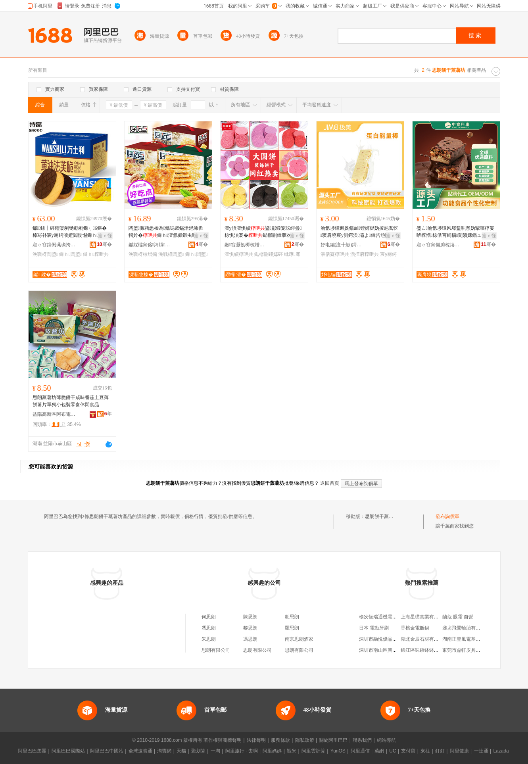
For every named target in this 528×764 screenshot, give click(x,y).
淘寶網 (164, 751)
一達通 (481, 751)
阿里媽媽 (272, 751)
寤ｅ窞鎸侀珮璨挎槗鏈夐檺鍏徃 (54, 245)
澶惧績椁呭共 (239, 254)
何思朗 (209, 617)
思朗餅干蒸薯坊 (381, 516)
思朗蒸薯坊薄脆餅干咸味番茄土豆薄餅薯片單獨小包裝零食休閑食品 (71, 401)
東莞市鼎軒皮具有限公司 (468, 650)
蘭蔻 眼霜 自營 (457, 617)
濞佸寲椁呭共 (335, 254)
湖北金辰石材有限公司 (424, 639)
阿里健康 (459, 751)
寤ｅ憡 (105, 235)
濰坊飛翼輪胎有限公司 (466, 628)
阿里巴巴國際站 (68, 751)
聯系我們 (362, 740)
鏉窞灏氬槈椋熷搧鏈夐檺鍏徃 (246, 245)
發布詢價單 (447, 516)
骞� (104, 244)
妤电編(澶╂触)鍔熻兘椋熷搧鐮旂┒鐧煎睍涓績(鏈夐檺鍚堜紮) (342, 245)
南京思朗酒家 (299, 639)
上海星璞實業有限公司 (424, 617)
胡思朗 (292, 617)
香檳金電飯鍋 (415, 628)
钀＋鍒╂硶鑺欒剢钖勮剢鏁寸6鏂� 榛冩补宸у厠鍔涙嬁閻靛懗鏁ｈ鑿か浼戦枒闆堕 (71, 232)
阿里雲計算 (313, 751)
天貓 (181, 751)
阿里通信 (360, 751)
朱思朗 (209, 639)
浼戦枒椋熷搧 (143, 254)
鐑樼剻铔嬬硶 (268, 254)
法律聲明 (256, 740)
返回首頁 (329, 483)
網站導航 (386, 740)
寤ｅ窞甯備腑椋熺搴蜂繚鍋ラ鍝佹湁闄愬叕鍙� (438, 245)
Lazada (501, 751)
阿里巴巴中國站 (106, 751)
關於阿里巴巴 (333, 740)
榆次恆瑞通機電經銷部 (383, 617)
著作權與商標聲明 (223, 740)
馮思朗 (209, 628)
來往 (425, 751)
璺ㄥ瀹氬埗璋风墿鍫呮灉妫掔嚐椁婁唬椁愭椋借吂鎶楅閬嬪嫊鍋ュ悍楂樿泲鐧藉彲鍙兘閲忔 (455, 232)
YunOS (338, 751)
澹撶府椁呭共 (364, 254)
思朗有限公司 (216, 650)
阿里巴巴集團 (32, 751)
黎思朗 (250, 628)
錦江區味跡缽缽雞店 (422, 650)
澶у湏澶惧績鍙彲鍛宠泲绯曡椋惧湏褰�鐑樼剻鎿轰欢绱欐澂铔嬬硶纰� (263, 232)
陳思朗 (250, 617)
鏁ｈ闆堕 (70, 254)
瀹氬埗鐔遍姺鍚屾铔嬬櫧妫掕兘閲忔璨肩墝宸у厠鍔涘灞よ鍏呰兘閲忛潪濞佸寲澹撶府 (360, 232)
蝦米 (291, 751)
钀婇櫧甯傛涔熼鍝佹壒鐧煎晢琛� (150, 245)
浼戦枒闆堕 (45, 254)
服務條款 (280, 740)
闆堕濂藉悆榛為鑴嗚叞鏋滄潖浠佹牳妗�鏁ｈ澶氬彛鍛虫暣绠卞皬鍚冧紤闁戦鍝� (167, 232)
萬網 (379, 751)
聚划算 (198, 751)
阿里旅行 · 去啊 (241, 751)
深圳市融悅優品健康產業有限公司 (394, 639)
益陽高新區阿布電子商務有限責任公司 (54, 414)
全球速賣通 (140, 751)
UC (392, 751)
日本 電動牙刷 (374, 628)
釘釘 (440, 751)
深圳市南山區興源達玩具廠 (387, 650)
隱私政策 (304, 740)
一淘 (215, 751)
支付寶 (408, 751)
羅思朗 (292, 628)
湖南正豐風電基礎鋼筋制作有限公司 (480, 639)
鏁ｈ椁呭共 (95, 254)
